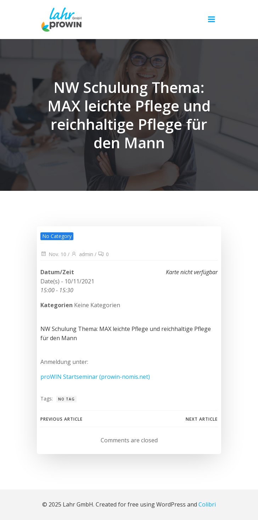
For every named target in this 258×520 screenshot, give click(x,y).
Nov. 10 (53, 254)
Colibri (207, 504)
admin (82, 254)
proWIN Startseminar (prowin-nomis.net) (95, 377)
